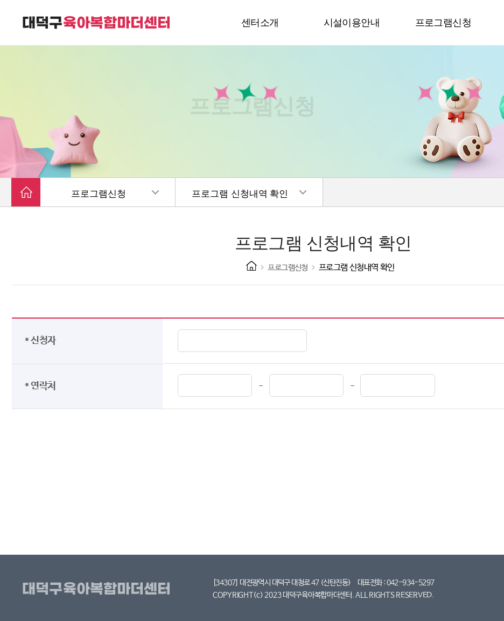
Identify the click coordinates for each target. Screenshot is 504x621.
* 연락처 (42, 386)
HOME (251, 266)
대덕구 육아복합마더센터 (97, 23)
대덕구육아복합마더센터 (98, 589)
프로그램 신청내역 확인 (240, 194)
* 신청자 (42, 340)
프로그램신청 (98, 194)
